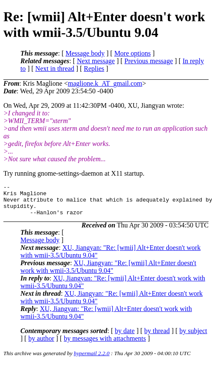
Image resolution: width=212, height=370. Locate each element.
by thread (157, 337)
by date (125, 337)
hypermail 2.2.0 (92, 359)
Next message (96, 60)
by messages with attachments (105, 344)
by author (41, 344)
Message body (85, 53)
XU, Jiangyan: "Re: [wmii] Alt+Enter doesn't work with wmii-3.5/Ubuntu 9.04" (108, 273)
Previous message (148, 60)
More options (132, 53)
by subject (193, 337)
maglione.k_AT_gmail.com (105, 83)
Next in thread (54, 68)
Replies (94, 68)
